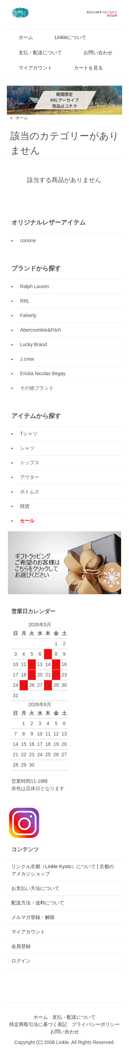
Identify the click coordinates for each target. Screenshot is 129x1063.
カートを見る (83, 67)
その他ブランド (37, 388)
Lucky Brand (33, 344)
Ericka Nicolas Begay (42, 373)
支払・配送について (35, 52)
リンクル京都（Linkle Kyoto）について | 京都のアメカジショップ (62, 870)
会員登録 (21, 946)
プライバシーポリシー (96, 1024)
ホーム (21, 37)
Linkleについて (66, 37)
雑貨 (25, 506)
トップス (29, 462)
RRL (25, 301)
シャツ (27, 448)
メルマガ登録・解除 (33, 917)
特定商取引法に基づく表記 (38, 1024)
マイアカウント (30, 67)
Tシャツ (28, 433)
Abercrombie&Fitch (40, 330)
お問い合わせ (93, 52)
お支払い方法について (35, 888)
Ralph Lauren (34, 286)
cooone (28, 240)
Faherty (28, 315)
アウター (29, 477)
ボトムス (29, 491)
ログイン (21, 961)
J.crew (27, 359)
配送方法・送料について (37, 902)
